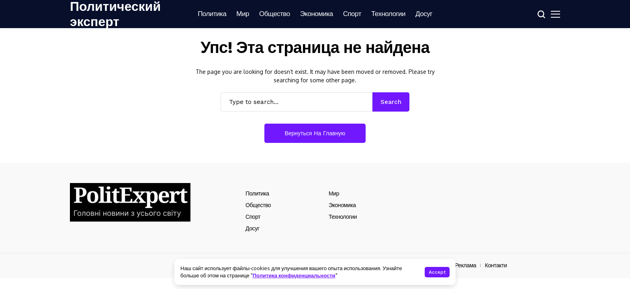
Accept (437, 272)
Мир (334, 193)
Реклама (465, 265)
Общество (258, 205)
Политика (257, 193)
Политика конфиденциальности (294, 275)
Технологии (343, 217)
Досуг (252, 228)
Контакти (496, 265)
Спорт (252, 217)
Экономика (342, 205)
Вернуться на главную (314, 133)
